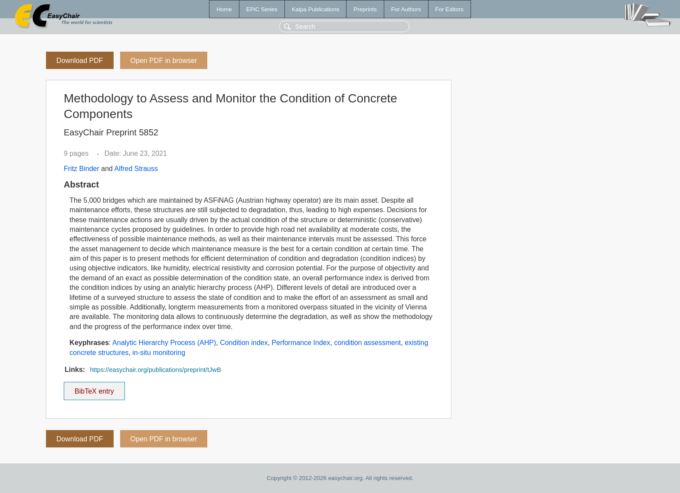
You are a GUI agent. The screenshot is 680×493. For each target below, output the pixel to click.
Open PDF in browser (164, 60)
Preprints (364, 9)
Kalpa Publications (316, 9)
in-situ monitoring (158, 352)
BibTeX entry (94, 388)
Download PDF (79, 60)
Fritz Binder (81, 168)
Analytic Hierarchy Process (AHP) (164, 342)
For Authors (406, 9)
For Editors (449, 9)
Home (224, 9)
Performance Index (300, 342)
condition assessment (367, 342)
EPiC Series (262, 9)
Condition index (244, 342)
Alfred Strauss (136, 168)
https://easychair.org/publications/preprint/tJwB (155, 369)
